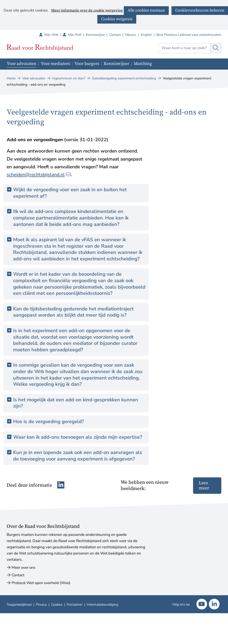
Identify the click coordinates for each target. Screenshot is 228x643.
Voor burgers (87, 63)
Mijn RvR (77, 34)
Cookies (56, 604)
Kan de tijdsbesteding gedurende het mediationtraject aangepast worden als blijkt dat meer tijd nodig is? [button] (73, 312)
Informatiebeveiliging (102, 604)
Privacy (41, 604)
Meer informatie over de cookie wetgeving (87, 10)
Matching (143, 63)
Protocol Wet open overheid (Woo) (41, 582)
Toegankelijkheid (19, 604)
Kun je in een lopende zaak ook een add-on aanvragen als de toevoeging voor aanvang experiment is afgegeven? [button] (79, 455)
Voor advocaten (21, 63)
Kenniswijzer (95, 34)
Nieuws (130, 34)
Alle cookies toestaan (146, 10)
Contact (115, 34)
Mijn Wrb (53, 34)
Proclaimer (74, 604)
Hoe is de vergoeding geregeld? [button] (48, 421)
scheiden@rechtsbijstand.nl (39, 174)
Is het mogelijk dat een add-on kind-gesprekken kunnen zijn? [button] (75, 403)
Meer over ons (23, 567)
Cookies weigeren (116, 19)
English (146, 34)
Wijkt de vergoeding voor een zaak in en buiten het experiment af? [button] (70, 193)
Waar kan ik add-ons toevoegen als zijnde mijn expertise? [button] (77, 437)
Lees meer (204, 485)
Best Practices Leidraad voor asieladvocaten (188, 34)
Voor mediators (55, 63)
